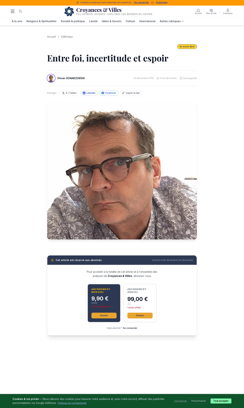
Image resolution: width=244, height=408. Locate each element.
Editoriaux (67, 36)
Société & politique (73, 21)
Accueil (51, 36)
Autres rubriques (172, 21)
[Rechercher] (20, 11)
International (147, 21)
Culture (130, 21)
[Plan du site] (211, 11)
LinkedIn (89, 93)
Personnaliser (198, 401)
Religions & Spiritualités (41, 21)
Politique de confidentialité (72, 403)
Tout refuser (180, 401)
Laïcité (93, 21)
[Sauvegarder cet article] (188, 78)
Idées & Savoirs (111, 21)
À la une (17, 21)
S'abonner (162, 2)
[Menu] (12, 11)
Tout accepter (221, 401)
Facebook (108, 93)
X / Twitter (69, 93)
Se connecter (141, 2)
